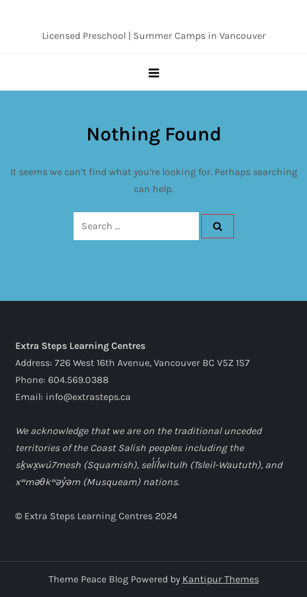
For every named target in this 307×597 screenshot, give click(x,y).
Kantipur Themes (220, 579)
